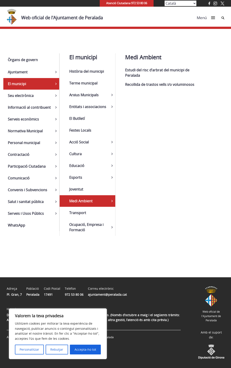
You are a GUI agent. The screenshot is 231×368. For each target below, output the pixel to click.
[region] (58, 333)
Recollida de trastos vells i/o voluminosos (159, 84)
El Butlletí (77, 118)
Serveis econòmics (23, 119)
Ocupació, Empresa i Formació (86, 227)
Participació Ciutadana (27, 166)
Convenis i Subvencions (27, 189)
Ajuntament (18, 72)
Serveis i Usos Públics (26, 213)
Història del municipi (86, 71)
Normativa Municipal (25, 131)
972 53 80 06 (74, 294)
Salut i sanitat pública (26, 201)
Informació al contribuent (29, 107)
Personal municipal (24, 142)
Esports (75, 177)
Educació (76, 165)
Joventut (76, 189)
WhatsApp (16, 225)
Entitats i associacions (87, 106)
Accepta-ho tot (85, 349)
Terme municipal (83, 83)
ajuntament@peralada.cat (107, 294)
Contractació (18, 154)
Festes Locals (80, 130)
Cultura (75, 153)
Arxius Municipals (84, 95)
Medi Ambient (81, 201)
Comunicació (19, 178)
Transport (77, 212)
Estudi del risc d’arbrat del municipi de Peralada (157, 73)
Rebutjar (56, 349)
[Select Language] (180, 3)
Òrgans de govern (23, 59)
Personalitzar (29, 349)
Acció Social (79, 142)
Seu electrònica (21, 95)
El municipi (17, 83)
